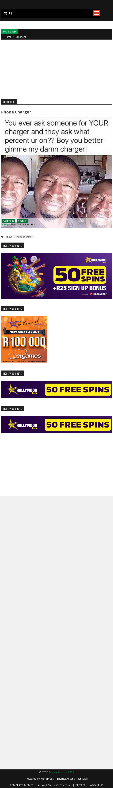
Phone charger (16, 112)
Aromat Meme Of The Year (54, 785)
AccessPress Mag (77, 778)
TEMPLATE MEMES (21, 785)
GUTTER (80, 785)
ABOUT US (96, 785)
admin (5, 224)
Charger (22, 220)
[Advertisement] (56, 69)
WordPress (47, 778)
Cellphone (8, 220)
